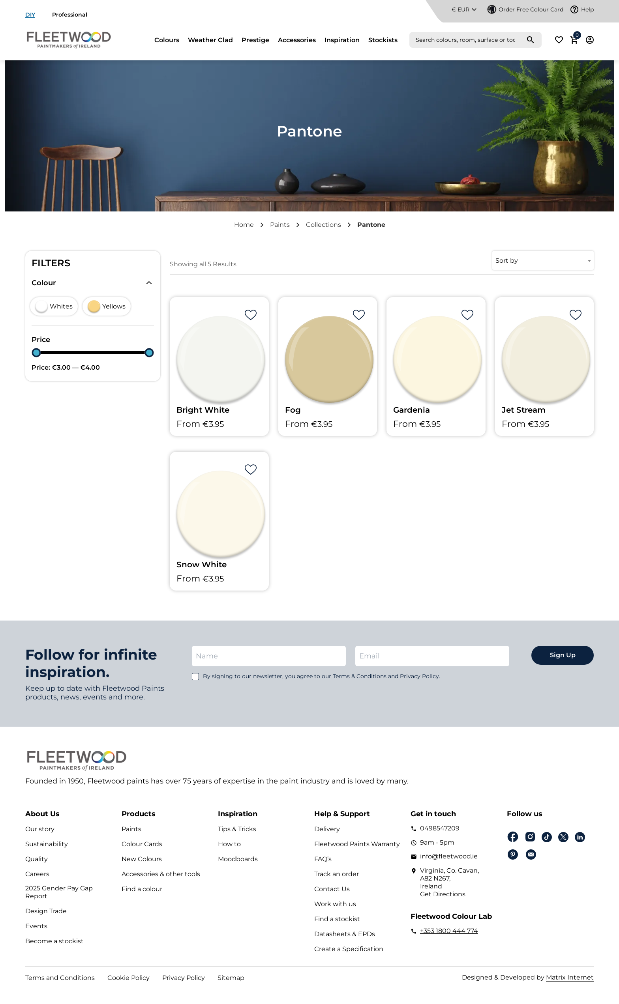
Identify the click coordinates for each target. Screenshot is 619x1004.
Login (590, 40)
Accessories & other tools (161, 874)
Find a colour (142, 889)
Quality (36, 859)
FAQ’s (323, 859)
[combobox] (543, 260)
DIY (30, 14)
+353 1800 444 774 (449, 931)
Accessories (297, 40)
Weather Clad (210, 40)
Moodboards (238, 859)
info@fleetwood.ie (449, 856)
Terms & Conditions (359, 676)
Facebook (513, 836)
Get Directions (442, 894)
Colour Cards (142, 844)
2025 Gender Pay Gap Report (59, 892)
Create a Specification (348, 949)
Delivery (327, 829)
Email (531, 854)
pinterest (513, 854)
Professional (69, 14)
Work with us (335, 904)
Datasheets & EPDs (344, 934)
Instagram (530, 837)
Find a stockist (337, 919)
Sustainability (46, 844)
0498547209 (440, 828)
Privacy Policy (183, 978)
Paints (280, 224)
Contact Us (332, 889)
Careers (37, 874)
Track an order (336, 874)
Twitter (563, 837)
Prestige (255, 40)
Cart (575, 37)
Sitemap (231, 978)
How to (229, 844)
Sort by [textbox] (506, 260)
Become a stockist (54, 941)
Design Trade (46, 911)
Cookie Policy (128, 978)
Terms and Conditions (60, 978)
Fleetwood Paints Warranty (357, 844)
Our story (39, 829)
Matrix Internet (570, 977)
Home (244, 224)
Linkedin (580, 837)
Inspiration (342, 40)
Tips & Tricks (237, 829)
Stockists (383, 40)
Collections (323, 224)
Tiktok (547, 837)
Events (36, 926)
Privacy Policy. (420, 676)
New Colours (142, 859)
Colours (166, 40)
